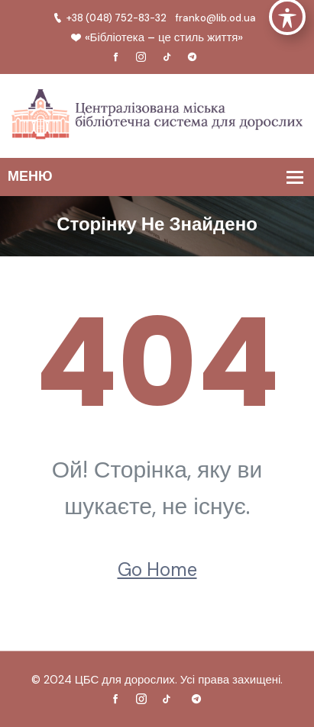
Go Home (157, 569)
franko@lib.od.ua (216, 17)
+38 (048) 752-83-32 (110, 17)
